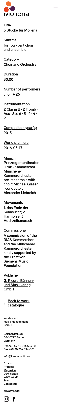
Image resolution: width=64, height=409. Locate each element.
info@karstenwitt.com (17, 356)
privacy (8, 390)
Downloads (11, 373)
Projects (9, 366)
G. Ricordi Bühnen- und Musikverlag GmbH (19, 284)
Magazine (10, 370)
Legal (16, 390)
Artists (8, 363)
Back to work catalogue (19, 303)
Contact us (10, 383)
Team (7, 380)
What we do (11, 377)
